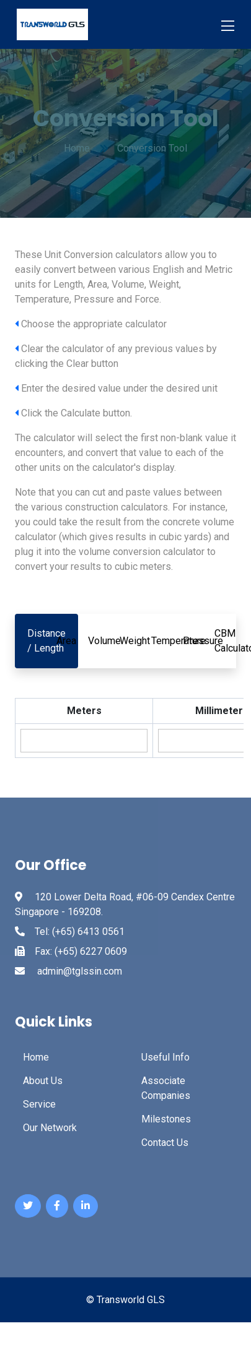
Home (36, 1057)
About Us (43, 1081)
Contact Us (164, 1142)
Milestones (166, 1119)
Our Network (50, 1128)
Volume (104, 641)
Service (39, 1104)
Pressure (203, 641)
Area (66, 641)
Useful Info (165, 1057)
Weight (135, 641)
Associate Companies (165, 1088)
